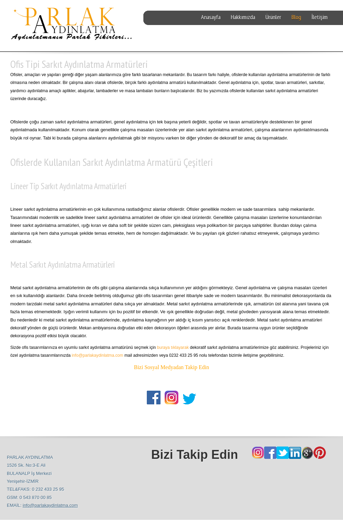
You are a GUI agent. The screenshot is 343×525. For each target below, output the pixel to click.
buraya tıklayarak (173, 347)
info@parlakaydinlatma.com (97, 355)
